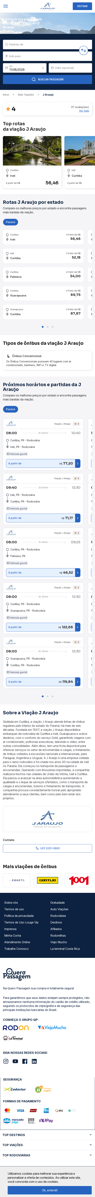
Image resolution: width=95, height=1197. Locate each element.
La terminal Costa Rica (65, 949)
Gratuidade (57, 902)
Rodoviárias (58, 916)
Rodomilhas (58, 935)
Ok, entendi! (49, 1190)
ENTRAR (82, 6)
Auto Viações (59, 909)
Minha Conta (12, 935)
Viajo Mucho (58, 942)
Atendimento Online (17, 942)
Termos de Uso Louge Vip (21, 922)
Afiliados (56, 929)
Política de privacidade (19, 916)
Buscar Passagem (47, 79)
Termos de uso (14, 909)
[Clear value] (42, 67)
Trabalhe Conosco (16, 949)
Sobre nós (11, 902)
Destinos (56, 922)
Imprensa (10, 929)
